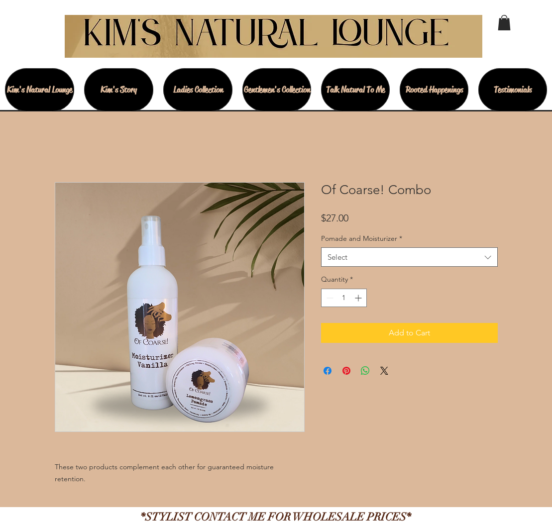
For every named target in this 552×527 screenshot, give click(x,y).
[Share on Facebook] (327, 371)
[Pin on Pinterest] (346, 371)
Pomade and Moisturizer (361, 238)
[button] (504, 22)
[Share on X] (384, 371)
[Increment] (359, 298)
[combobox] (409, 257)
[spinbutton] (344, 298)
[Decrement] (329, 298)
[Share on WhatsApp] (365, 371)
